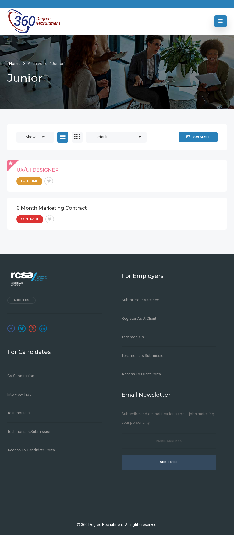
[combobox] (116, 137)
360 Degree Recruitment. (102, 524)
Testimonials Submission (29, 431)
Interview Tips (19, 394)
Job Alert (198, 137)
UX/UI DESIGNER (37, 170)
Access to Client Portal (142, 374)
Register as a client (139, 318)
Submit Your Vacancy (140, 300)
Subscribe (169, 462)
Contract (30, 219)
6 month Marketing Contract (51, 208)
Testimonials (18, 413)
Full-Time (29, 181)
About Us (21, 300)
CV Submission (20, 376)
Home (15, 63)
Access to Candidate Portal (31, 450)
